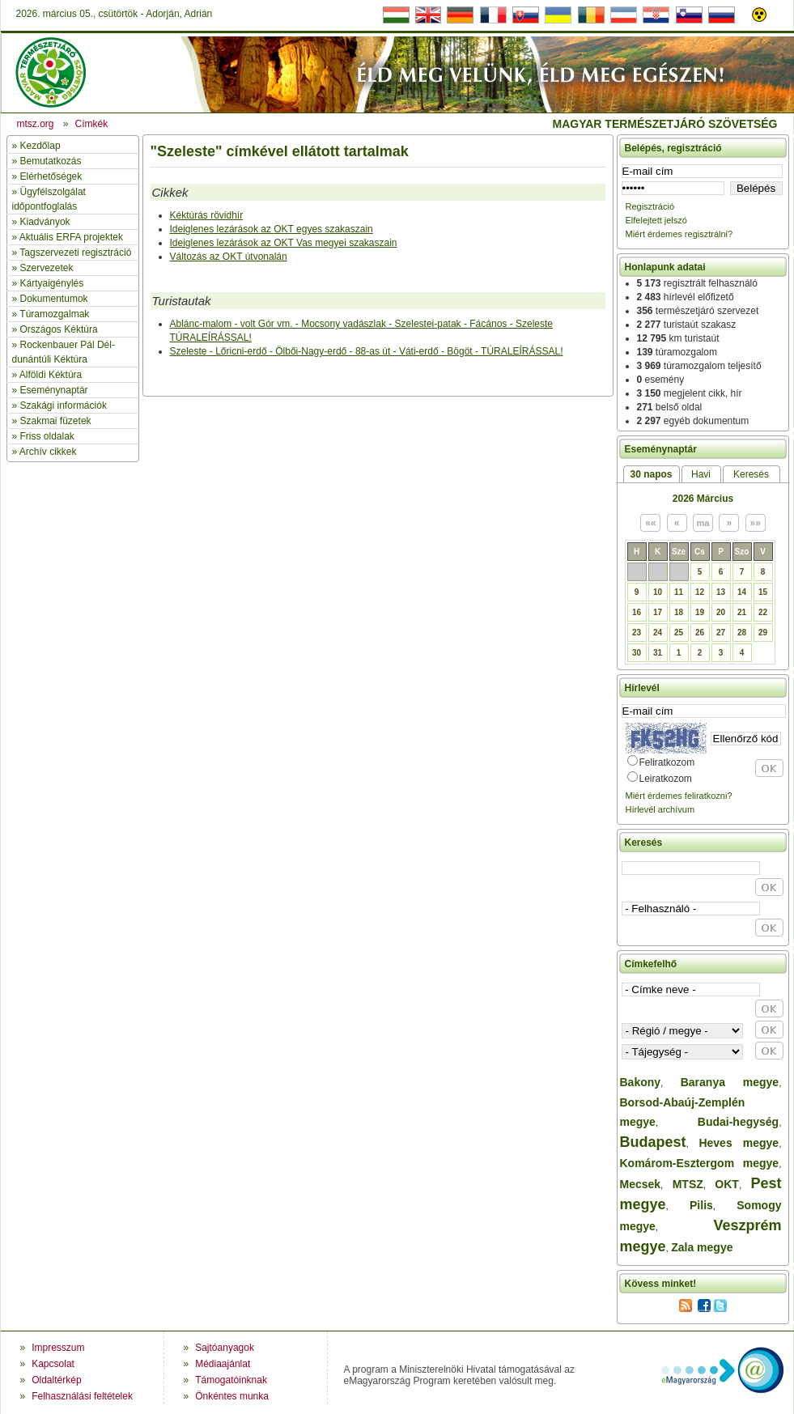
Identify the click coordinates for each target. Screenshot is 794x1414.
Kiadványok (45, 221)
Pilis (701, 1205)
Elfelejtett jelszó (656, 220)
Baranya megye (730, 1082)
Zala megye (701, 1247)
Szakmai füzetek (55, 421)
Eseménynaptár (54, 390)
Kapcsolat (53, 1363)
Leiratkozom (665, 778)
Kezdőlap (40, 145)
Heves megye (738, 1142)
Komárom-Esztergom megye (699, 1163)
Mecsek (640, 1184)
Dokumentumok (54, 298)
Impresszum (58, 1347)
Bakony (640, 1082)
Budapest (653, 1142)
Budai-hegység (738, 1121)
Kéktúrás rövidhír (207, 215)
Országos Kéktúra (59, 329)
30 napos (651, 474)
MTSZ (688, 1184)
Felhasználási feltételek (82, 1396)
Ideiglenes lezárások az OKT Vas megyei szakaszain (283, 242)
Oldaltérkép (56, 1380)
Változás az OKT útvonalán (228, 256)
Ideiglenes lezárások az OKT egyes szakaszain (271, 229)
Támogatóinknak (231, 1380)
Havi (701, 474)
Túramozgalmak (54, 314)
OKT (727, 1184)
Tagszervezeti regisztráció (75, 252)
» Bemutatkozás (47, 161)
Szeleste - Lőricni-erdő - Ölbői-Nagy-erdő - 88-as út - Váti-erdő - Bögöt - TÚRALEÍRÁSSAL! (366, 351)
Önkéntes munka (232, 1396)
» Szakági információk (59, 405)
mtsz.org (35, 124)
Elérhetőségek (51, 176)
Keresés (751, 474)
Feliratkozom (667, 762)
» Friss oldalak (43, 436)
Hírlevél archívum (660, 809)
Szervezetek (47, 268)
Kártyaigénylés (52, 283)
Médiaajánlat (222, 1363)
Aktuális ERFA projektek (71, 237)
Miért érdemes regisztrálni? (679, 234)
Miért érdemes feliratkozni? (679, 795)
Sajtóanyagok (224, 1347)
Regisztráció (650, 206)
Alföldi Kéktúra (50, 374)
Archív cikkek (48, 451)
